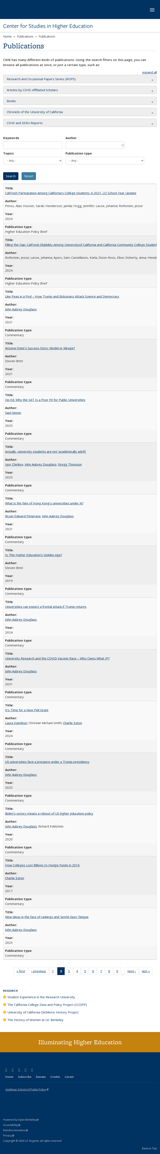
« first (22, 972)
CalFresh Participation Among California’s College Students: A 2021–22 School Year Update (70, 193)
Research (10, 991)
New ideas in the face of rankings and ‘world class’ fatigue (47, 917)
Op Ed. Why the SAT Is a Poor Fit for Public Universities (45, 400)
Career (69, 1077)
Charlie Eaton (72, 723)
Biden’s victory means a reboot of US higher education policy (49, 813)
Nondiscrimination (15, 1130)
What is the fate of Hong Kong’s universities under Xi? (44, 503)
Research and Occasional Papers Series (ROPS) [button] (41, 79)
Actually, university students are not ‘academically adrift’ (45, 451)
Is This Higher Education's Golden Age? (33, 555)
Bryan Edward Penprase (23, 516)
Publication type (79, 153)
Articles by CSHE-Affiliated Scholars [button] (32, 90)
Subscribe (24, 1077)
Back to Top (149, 1148)
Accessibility (11, 1125)
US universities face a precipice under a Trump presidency (47, 762)
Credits (55, 1077)
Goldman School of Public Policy (27, 1089)
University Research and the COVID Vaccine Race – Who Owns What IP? (57, 658)
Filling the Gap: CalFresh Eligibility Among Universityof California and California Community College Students (82, 244)
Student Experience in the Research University (41, 997)
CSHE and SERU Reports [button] (25, 123)
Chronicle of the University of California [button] (35, 112)
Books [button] (11, 101)
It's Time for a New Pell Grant (26, 710)
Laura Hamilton (16, 723)
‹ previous (40, 972)
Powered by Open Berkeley (20, 1119)
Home (7, 36)
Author (71, 138)
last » (147, 972)
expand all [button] (149, 72)
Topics (8, 153)
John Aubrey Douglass (21, 309)
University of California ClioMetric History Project (43, 1012)
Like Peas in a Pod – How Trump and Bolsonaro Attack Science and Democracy (62, 296)
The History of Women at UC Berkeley (35, 1020)
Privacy (8, 1135)
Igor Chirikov (14, 464)
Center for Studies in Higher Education (48, 26)
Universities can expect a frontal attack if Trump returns (45, 606)
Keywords (11, 138)
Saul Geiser (13, 412)
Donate (41, 1077)
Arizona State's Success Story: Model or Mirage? (40, 348)
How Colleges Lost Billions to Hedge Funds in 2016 (42, 865)
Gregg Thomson (70, 464)
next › (133, 972)
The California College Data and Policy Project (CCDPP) (47, 1004)
